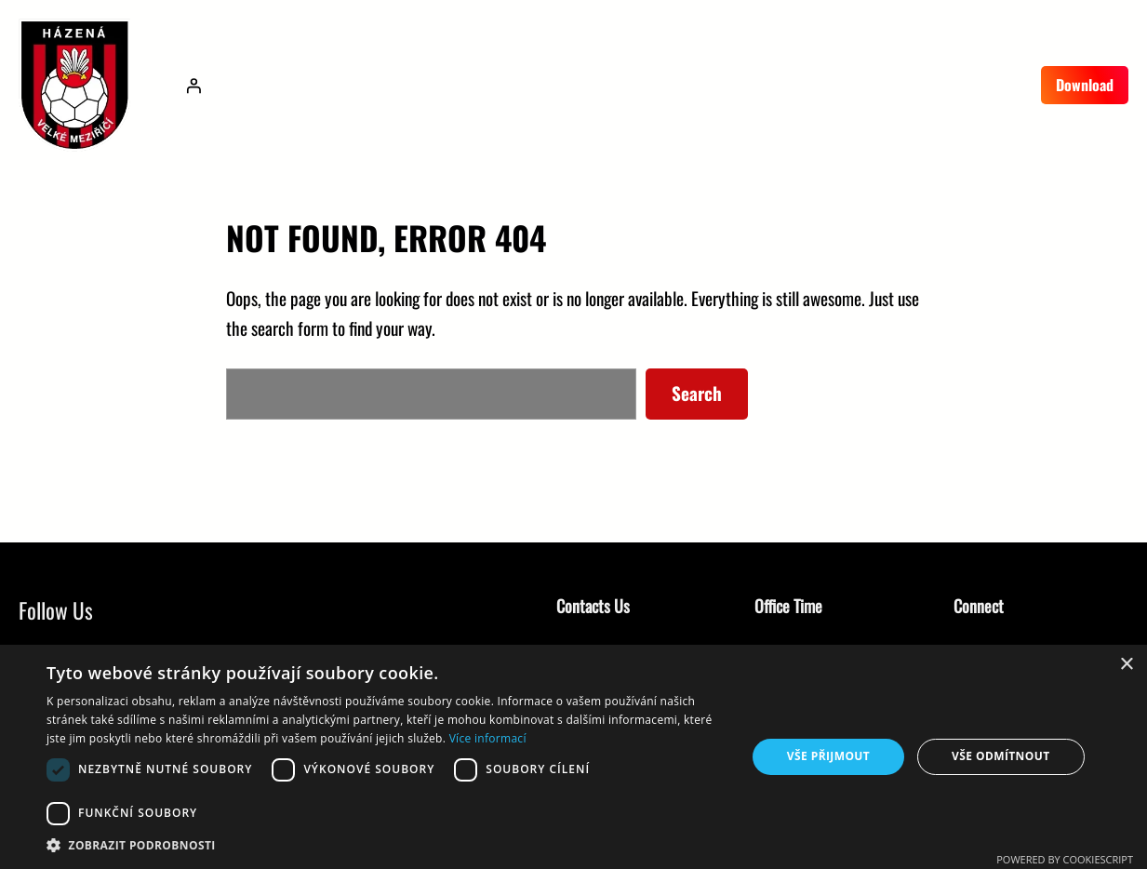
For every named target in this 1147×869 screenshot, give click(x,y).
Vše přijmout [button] (828, 756)
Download (1085, 85)
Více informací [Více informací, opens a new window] (488, 738)
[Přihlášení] (193, 85)
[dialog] (573, 757)
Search (697, 393)
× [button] (1126, 665)
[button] (386, 845)
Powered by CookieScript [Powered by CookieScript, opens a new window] (1064, 859)
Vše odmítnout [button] (1000, 756)
